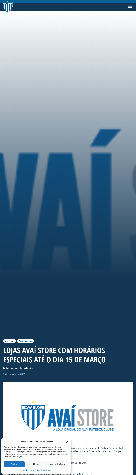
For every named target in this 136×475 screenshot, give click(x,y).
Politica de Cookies (27, 470)
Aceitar (14, 464)
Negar (36, 464)
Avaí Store (9, 341)
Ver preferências (58, 464)
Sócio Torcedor (25, 341)
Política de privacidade (43, 470)
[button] (67, 441)
